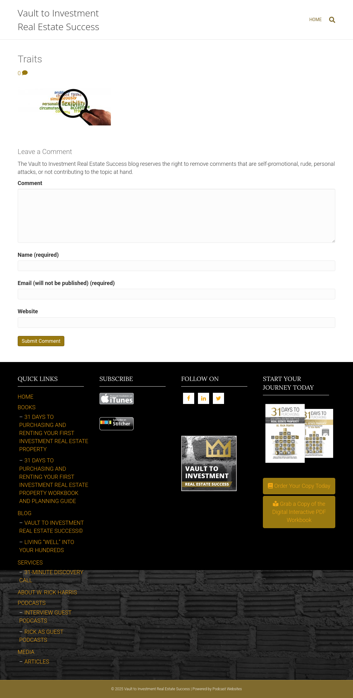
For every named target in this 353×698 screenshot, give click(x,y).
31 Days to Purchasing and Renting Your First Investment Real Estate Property (53, 433)
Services (30, 562)
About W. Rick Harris (47, 592)
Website (28, 311)
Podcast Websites (227, 689)
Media (26, 652)
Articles (37, 661)
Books (26, 407)
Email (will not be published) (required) (66, 283)
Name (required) (38, 255)
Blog (24, 513)
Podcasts (32, 603)
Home (315, 19)
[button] (299, 486)
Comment (30, 183)
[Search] (330, 20)
